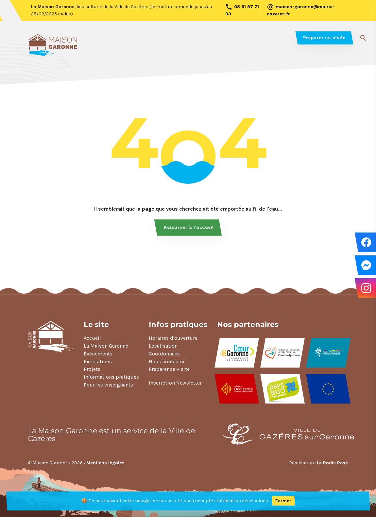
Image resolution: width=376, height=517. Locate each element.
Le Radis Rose (332, 463)
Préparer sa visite (324, 38)
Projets (92, 369)
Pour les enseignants (108, 385)
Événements (98, 354)
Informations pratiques (111, 377)
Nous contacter (167, 361)
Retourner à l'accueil (188, 227)
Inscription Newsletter (175, 383)
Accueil (92, 338)
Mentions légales (105, 463)
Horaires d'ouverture (173, 338)
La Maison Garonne (106, 346)
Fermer (283, 501)
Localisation (163, 346)
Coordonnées (164, 354)
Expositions (98, 361)
